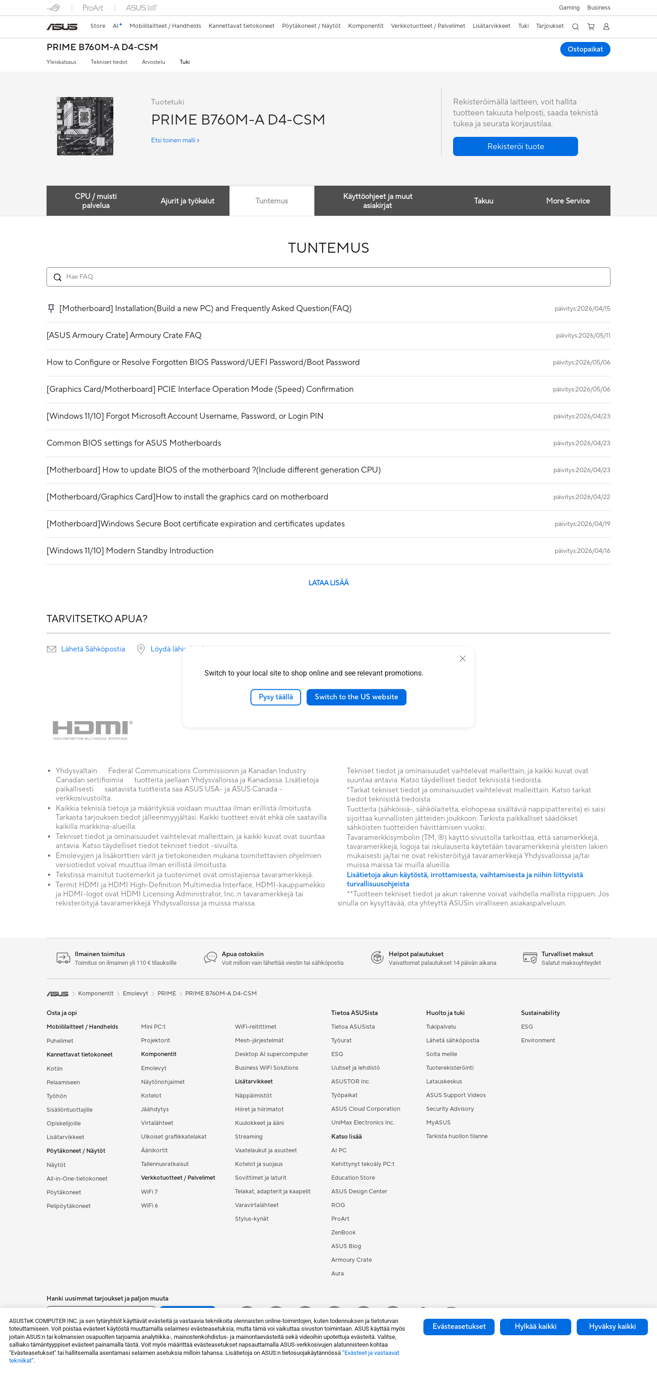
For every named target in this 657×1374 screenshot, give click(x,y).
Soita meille (441, 1054)
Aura (337, 1273)
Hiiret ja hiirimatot (259, 1109)
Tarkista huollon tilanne (457, 1136)
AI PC (339, 1150)
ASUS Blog (346, 1246)
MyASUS (438, 1122)
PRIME (166, 993)
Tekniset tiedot (109, 62)
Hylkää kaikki (536, 1326)
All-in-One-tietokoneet (77, 1178)
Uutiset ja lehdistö (355, 1068)
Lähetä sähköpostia (453, 1040)
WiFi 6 (149, 1205)
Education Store (353, 1177)
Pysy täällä (276, 697)
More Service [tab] (567, 201)
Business (598, 7)
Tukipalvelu (441, 1026)
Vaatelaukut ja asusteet (266, 1150)
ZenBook (343, 1232)
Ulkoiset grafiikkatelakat (174, 1136)
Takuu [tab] (481, 201)
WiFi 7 (149, 1192)
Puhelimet (60, 1041)
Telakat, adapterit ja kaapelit (273, 1191)
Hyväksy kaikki (612, 1326)
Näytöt (56, 1165)
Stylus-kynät (252, 1219)
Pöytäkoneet (64, 1192)
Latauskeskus (444, 1081)
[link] (62, 27)
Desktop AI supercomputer (271, 1054)
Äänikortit (154, 1150)
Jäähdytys (155, 1109)
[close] (462, 658)
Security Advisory (450, 1109)
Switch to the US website (356, 697)
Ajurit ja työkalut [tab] (186, 201)
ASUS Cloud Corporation (365, 1109)
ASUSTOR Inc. (350, 1081)
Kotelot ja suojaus (259, 1164)
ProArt (340, 1219)
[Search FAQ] (328, 276)
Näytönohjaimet (163, 1082)
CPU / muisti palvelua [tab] (95, 201)
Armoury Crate (351, 1260)
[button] (569, 8)
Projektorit (155, 1040)
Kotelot (151, 1095)
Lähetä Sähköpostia (93, 649)
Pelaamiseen (63, 1082)
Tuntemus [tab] (272, 201)
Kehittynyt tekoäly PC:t (363, 1164)
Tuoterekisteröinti (450, 1068)
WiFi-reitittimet (255, 1026)
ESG (337, 1054)
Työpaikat (344, 1095)
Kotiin (55, 1068)
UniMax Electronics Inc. (363, 1122)
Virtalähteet (157, 1123)
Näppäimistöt (253, 1095)
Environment (538, 1040)
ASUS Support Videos (456, 1095)
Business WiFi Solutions (266, 1068)
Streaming (249, 1136)
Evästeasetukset (459, 1326)
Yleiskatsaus (61, 62)
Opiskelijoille (64, 1123)
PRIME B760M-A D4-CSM (102, 47)
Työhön (57, 1096)
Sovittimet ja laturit (261, 1177)
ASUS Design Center (359, 1191)
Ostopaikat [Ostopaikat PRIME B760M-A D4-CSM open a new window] (585, 49)
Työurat (341, 1040)
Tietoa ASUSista (353, 1026)
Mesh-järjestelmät (259, 1040)
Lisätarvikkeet (65, 1137)
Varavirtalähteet (257, 1205)
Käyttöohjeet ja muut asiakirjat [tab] (377, 201)
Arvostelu (153, 62)
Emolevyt (154, 1068)
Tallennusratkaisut (165, 1164)
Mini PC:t (153, 1026)
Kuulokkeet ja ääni (259, 1123)
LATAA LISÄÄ (328, 583)
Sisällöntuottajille (70, 1110)
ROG (338, 1205)
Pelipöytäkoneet (69, 1206)
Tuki (185, 62)
